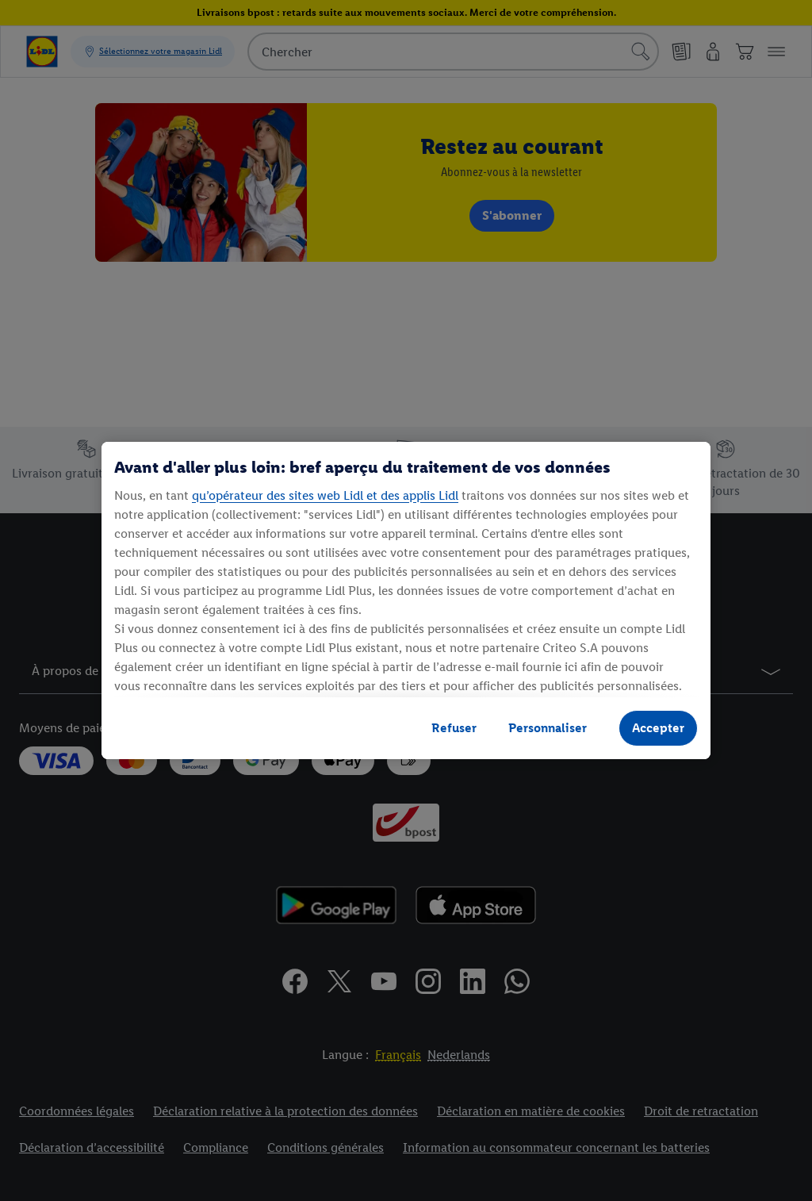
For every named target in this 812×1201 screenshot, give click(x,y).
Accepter (658, 727)
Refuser (454, 727)
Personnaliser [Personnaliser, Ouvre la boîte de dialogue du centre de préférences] (547, 727)
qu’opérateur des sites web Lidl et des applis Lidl (325, 495)
